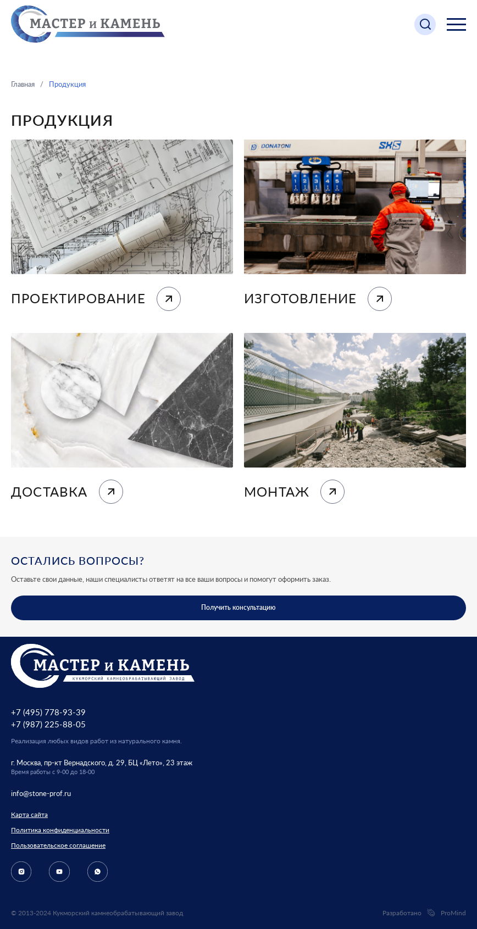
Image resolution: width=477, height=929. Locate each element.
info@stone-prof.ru (41, 793)
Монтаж (294, 492)
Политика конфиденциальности (60, 830)
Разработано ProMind (424, 913)
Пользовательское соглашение (58, 845)
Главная (23, 84)
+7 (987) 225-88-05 (48, 724)
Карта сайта (29, 814)
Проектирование (96, 299)
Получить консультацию (238, 607)
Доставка (67, 492)
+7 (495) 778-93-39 (48, 712)
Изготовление (318, 299)
